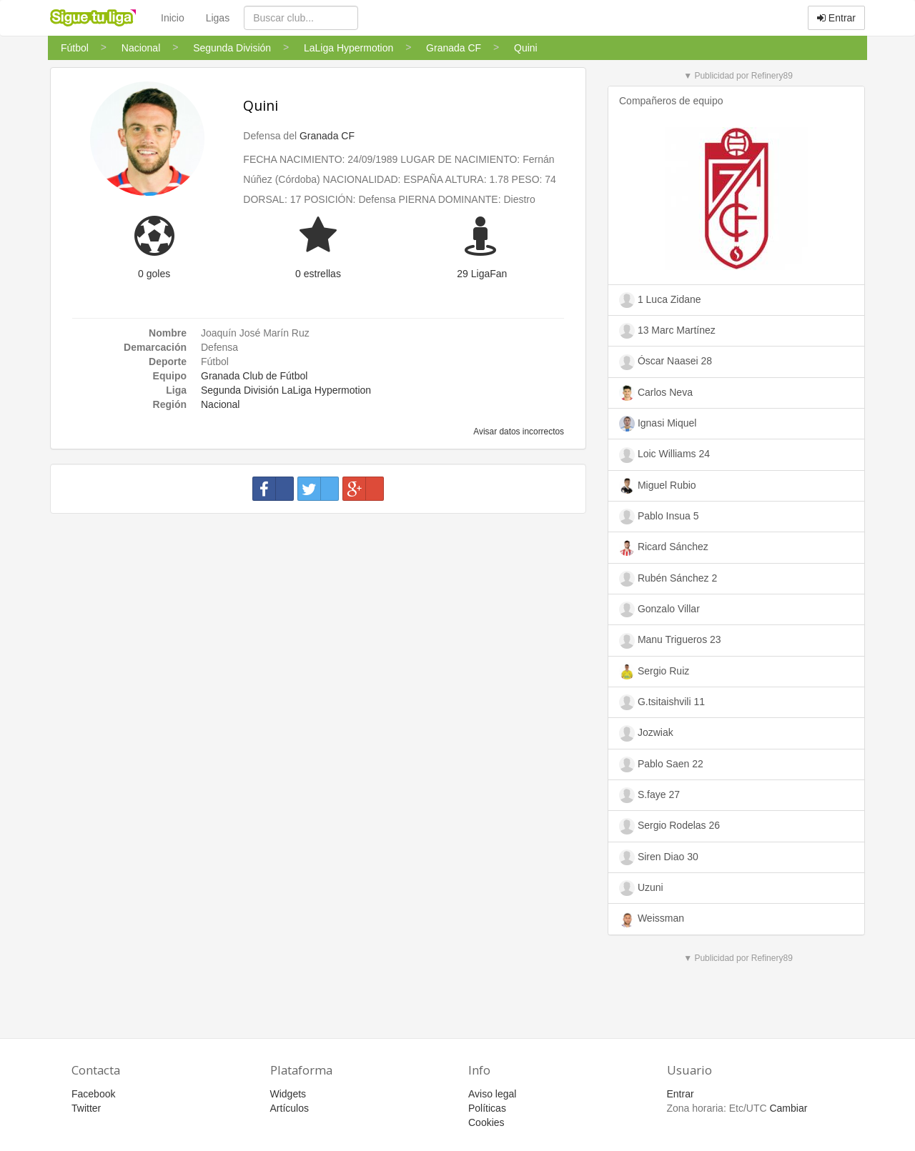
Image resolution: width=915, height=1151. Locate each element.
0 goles (154, 273)
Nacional (220, 404)
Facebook (93, 1094)
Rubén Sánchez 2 (668, 579)
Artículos (289, 1108)
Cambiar (788, 1108)
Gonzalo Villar (659, 609)
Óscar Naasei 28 (665, 362)
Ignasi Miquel (657, 424)
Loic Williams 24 (664, 455)
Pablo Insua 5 (659, 516)
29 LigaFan (482, 273)
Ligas (217, 18)
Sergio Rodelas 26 (669, 826)
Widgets (288, 1094)
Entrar (836, 18)
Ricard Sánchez (663, 548)
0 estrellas (318, 273)
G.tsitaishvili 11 (662, 702)
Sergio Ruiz (654, 671)
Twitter (86, 1108)
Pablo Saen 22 (661, 764)
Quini (260, 105)
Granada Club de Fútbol (254, 376)
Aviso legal (492, 1094)
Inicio (172, 18)
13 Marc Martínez (667, 331)
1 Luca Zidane (660, 300)
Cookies (486, 1122)
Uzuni (641, 888)
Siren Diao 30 (658, 857)
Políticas (487, 1108)
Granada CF (327, 135)
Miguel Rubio (657, 486)
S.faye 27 (649, 795)
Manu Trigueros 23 (670, 641)
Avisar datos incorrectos (518, 432)
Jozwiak (646, 733)
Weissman (651, 919)
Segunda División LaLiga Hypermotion (286, 390)
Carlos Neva (656, 393)
